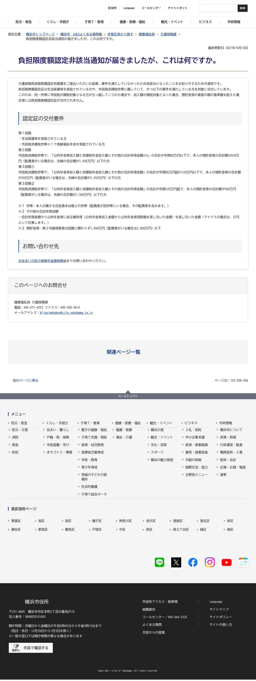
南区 (230, 541)
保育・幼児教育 (92, 448)
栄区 (230, 532)
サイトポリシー (221, 618)
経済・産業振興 (196, 448)
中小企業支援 (195, 440)
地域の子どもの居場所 (94, 480)
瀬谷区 (16, 541)
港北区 (205, 532)
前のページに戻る (25, 380)
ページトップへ (128, 396)
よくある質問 (152, 626)
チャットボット (177, 8)
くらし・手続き (57, 423)
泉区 (68, 532)
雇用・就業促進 (196, 455)
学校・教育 (89, 463)
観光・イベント (161, 423)
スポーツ (157, 455)
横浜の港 (157, 433)
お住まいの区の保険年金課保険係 (42, 260)
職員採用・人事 (231, 455)
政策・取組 (228, 440)
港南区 (178, 532)
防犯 (15, 455)
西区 (149, 541)
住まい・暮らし (58, 433)
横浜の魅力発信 (162, 463)
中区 (122, 541)
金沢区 (151, 532)
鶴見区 (70, 541)
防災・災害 (20, 433)
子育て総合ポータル (94, 500)
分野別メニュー (196, 478)
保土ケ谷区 (181, 541)
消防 (15, 440)
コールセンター (151, 8)
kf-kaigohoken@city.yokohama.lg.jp (66, 312)
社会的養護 (89, 490)
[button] (128, 352)
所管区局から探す (120, 34)
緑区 (203, 541)
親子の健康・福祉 (94, 433)
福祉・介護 (124, 440)
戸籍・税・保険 (58, 440)
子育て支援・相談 (94, 440)
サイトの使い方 (221, 626)
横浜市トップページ (40, 34)
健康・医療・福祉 (128, 423)
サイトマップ (219, 610)
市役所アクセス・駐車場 (160, 603)
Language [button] (129, 8)
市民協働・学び (58, 448)
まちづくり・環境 (59, 455)
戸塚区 (97, 541)
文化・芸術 (159, 448)
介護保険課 (168, 34)
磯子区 (97, 532)
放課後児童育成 (92, 455)
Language (216, 603)
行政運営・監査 (231, 448)
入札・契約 (193, 433)
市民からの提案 (153, 633)
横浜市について (231, 433)
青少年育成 (89, 470)
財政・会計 (228, 463)
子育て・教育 (90, 423)
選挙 (223, 478)
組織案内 (148, 610)
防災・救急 (19, 423)
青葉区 (16, 532)
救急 (15, 448)
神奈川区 (125, 532)
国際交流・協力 (196, 470)
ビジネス (191, 423)
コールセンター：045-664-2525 (164, 618)
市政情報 (225, 423)
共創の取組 (193, 463)
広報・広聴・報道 (233, 470)
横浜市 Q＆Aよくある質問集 (81, 34)
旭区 (41, 532)
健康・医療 (124, 433)
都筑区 (43, 541)
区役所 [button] (112, 8)
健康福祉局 (147, 34)
